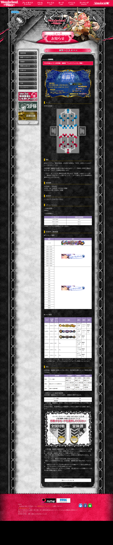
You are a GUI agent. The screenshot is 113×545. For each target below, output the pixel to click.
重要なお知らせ (25, 66)
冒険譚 (22, 61)
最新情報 (23, 53)
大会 (21, 83)
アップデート (24, 87)
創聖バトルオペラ (25, 57)
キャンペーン (24, 79)
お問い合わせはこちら (24, 508)
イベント (23, 74)
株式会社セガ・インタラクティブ (45, 506)
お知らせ (23, 70)
